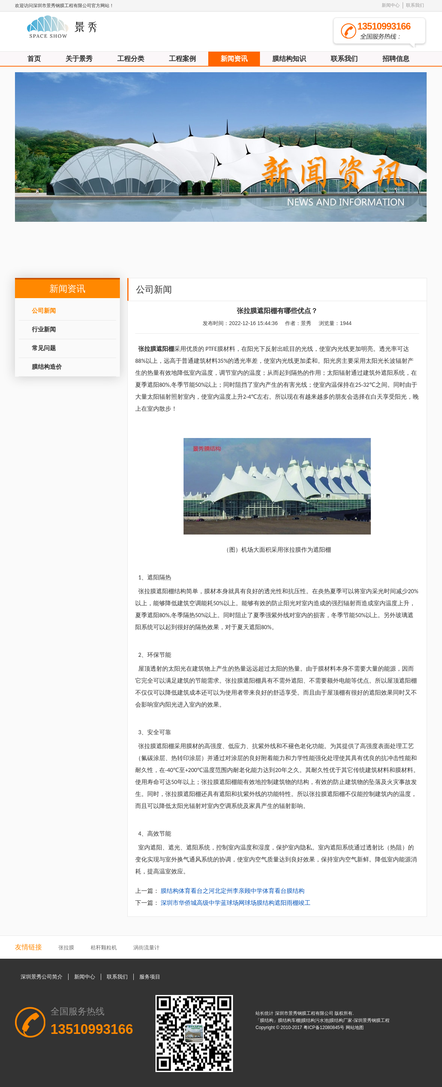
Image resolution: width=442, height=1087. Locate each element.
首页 (34, 58)
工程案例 (182, 58)
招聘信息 (395, 58)
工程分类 (130, 58)
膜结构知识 (289, 58)
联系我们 (415, 5)
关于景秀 (79, 58)
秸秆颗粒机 (104, 947)
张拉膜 (66, 947)
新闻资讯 (234, 58)
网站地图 (355, 1027)
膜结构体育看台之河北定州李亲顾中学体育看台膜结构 (233, 891)
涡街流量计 (146, 947)
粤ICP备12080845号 (324, 1027)
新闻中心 (391, 5)
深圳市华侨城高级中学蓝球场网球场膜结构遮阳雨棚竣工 (236, 903)
